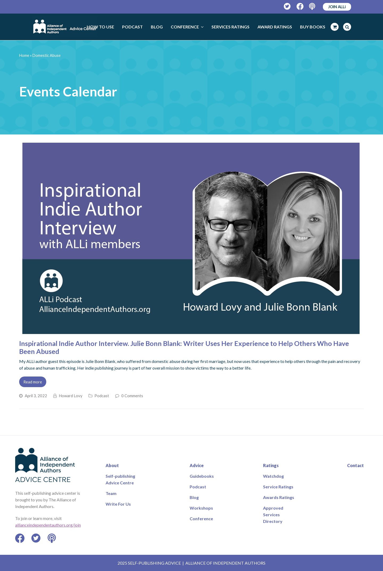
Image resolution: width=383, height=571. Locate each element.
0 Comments (132, 395)
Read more (32, 381)
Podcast (101, 395)
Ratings (271, 465)
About (112, 465)
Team (111, 493)
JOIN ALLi (337, 6)
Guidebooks (202, 476)
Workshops (201, 507)
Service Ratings (278, 486)
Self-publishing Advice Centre (120, 479)
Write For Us (118, 503)
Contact (355, 465)
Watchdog (273, 476)
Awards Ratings (278, 497)
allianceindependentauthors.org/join (48, 524)
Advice (197, 465)
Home (24, 55)
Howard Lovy (70, 395)
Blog (194, 497)
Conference (201, 518)
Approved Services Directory (273, 514)
